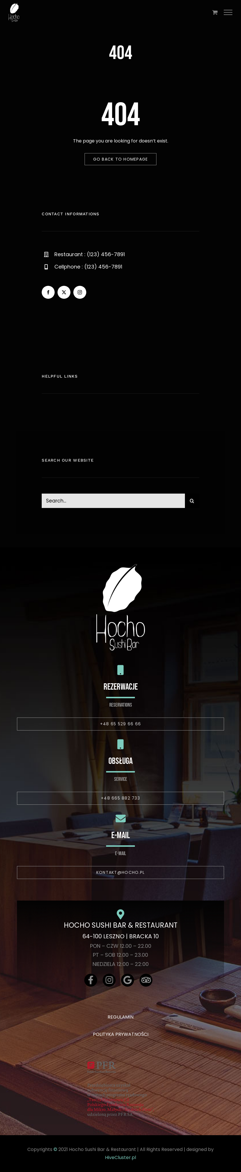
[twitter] (64, 292)
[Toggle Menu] (228, 12)
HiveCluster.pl (120, 1157)
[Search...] (113, 504)
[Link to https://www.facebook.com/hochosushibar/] (90, 980)
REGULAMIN (120, 1017)
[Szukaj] (192, 504)
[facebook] (48, 292)
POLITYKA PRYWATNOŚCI (120, 1034)
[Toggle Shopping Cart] (215, 12)
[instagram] (79, 292)
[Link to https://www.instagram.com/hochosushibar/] (109, 980)
